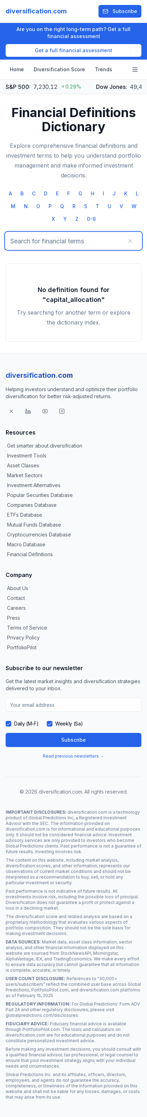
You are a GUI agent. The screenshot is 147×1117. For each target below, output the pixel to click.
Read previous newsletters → (73, 756)
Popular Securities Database (40, 495)
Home (17, 69)
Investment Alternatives (33, 485)
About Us (17, 588)
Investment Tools (26, 456)
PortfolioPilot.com (50, 989)
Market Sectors (25, 475)
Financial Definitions (30, 554)
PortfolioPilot (22, 647)
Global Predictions (25, 846)
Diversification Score (59, 69)
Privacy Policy (23, 638)
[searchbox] (73, 240)
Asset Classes (23, 465)
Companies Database (32, 505)
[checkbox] (8, 724)
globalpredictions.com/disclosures (42, 1015)
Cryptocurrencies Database (39, 535)
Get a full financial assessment (73, 50)
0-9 (91, 219)
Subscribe (120, 11)
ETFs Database (24, 515)
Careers (16, 608)
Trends (103, 69)
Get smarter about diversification (44, 446)
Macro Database (26, 544)
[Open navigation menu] (135, 69)
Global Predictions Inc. (29, 1074)
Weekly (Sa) (69, 724)
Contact (16, 598)
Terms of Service (27, 628)
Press (13, 618)
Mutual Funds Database (34, 525)
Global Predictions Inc (51, 817)
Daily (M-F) (26, 724)
